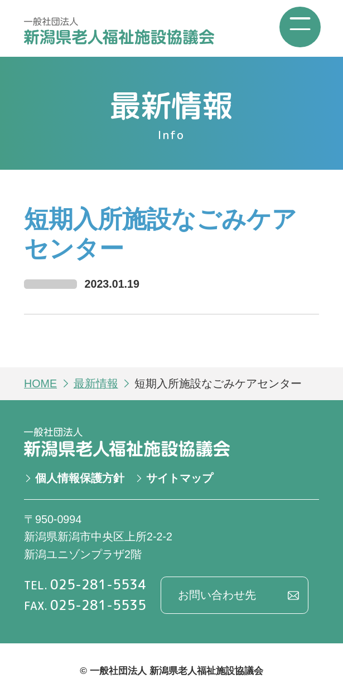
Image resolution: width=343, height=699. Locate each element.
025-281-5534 (98, 584)
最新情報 (96, 383)
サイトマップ (179, 478)
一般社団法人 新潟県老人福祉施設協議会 (120, 31)
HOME (40, 383)
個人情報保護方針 (79, 478)
